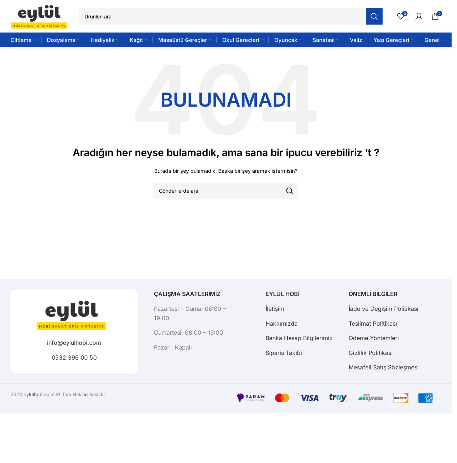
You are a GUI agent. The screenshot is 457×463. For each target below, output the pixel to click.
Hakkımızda (282, 323)
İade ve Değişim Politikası (383, 308)
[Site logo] (41, 16)
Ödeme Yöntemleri (374, 338)
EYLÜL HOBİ (282, 293)
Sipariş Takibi (284, 352)
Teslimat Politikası (373, 323)
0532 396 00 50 (74, 357)
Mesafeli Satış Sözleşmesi (384, 367)
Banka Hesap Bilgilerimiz (299, 338)
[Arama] (231, 16)
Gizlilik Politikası (371, 352)
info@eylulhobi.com (74, 342)
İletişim (275, 308)
